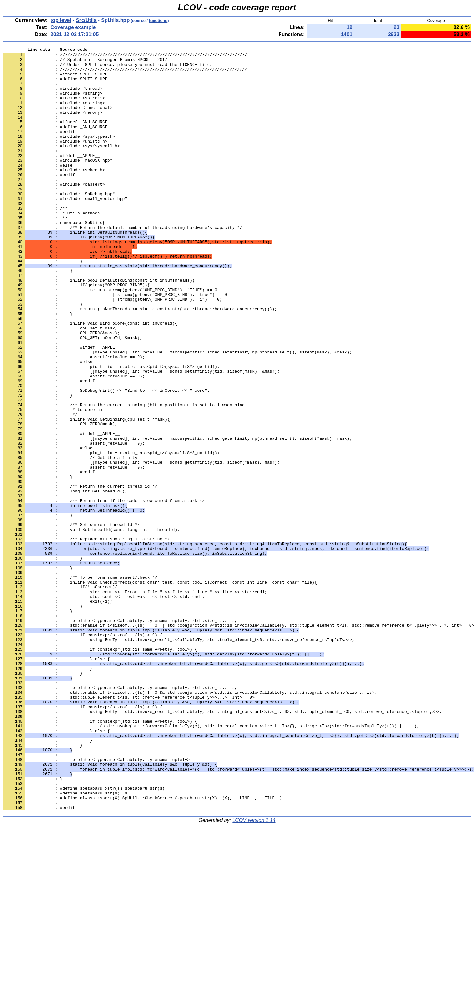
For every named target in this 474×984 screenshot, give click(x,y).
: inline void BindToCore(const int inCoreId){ (90, 379)
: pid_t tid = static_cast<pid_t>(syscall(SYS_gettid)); (111, 430)
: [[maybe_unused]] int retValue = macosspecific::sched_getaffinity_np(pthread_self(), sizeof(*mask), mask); (177, 517)
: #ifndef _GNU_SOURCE (55, 137)
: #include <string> (52, 102)
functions (158, 20)
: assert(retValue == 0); (74, 419)
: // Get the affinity (70, 540)
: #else (43, 189)
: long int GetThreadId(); (65, 580)
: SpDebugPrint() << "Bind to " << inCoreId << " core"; (106, 459)
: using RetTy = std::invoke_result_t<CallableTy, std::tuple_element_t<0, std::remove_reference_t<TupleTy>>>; (178, 758)
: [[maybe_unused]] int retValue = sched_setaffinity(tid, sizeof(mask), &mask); (141, 436)
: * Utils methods (51, 246)
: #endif (39, 148)
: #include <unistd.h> (55, 160)
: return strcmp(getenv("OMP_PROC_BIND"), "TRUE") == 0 (110, 338)
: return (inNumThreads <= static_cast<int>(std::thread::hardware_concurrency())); (140, 361)
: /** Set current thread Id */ (71, 620)
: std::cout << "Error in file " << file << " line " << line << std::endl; (135, 701)
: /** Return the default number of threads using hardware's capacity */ (122, 264)
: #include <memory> (52, 125)
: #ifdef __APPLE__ (51, 177)
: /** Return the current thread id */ (80, 574)
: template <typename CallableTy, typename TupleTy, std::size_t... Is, (120, 735)
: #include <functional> (57, 120)
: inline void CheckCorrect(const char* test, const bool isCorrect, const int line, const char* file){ (160, 689)
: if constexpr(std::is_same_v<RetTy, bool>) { (100, 770)
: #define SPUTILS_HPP (55, 85)
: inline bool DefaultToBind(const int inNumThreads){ (99, 327)
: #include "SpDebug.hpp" (59, 223)
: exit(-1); (57, 712)
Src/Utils (86, 20)
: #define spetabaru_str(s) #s (65, 942)
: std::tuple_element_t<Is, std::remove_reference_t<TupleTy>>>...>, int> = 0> (129, 827)
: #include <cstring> (54, 114)
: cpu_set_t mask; (60, 384)
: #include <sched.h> (54, 195)
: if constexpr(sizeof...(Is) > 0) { (82, 752)
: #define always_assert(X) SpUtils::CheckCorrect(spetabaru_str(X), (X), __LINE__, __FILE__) (142, 948)
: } (43, 304)
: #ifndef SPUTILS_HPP (55, 79)
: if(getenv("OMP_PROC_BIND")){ (76, 333)
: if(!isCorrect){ (60, 695)
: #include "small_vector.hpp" (65, 229)
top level (61, 20)
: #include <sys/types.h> (59, 154)
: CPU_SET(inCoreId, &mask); (72, 396)
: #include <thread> (52, 97)
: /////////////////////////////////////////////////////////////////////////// (125, 56)
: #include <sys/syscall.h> (61, 166)
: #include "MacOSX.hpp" (57, 183)
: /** (35, 241)
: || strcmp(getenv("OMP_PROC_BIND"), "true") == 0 (115, 344)
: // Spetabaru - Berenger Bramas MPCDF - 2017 (85, 62)
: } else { (56, 781)
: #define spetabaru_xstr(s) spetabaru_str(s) (84, 937)
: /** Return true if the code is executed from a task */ (104, 591)
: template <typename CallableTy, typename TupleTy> (96, 902)
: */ (35, 252)
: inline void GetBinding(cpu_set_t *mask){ (86, 494)
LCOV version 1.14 (253, 972)
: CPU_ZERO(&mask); (61, 390)
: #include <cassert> (54, 212)
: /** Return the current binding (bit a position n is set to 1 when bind (124, 476)
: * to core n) (52, 482)
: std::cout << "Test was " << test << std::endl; (104, 706)
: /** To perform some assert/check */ (80, 683)
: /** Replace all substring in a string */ (86, 637)
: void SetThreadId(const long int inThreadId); (91, 626)
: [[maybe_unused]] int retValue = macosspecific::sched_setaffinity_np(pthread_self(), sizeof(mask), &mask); (177, 413)
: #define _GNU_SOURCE (55, 143)
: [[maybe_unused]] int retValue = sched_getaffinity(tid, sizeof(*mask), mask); (141, 545)
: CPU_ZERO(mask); (60, 499)
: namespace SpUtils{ (54, 258)
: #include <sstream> (54, 108)
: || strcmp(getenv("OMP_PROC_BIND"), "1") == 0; (112, 350)
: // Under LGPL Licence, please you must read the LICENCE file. (107, 68)
